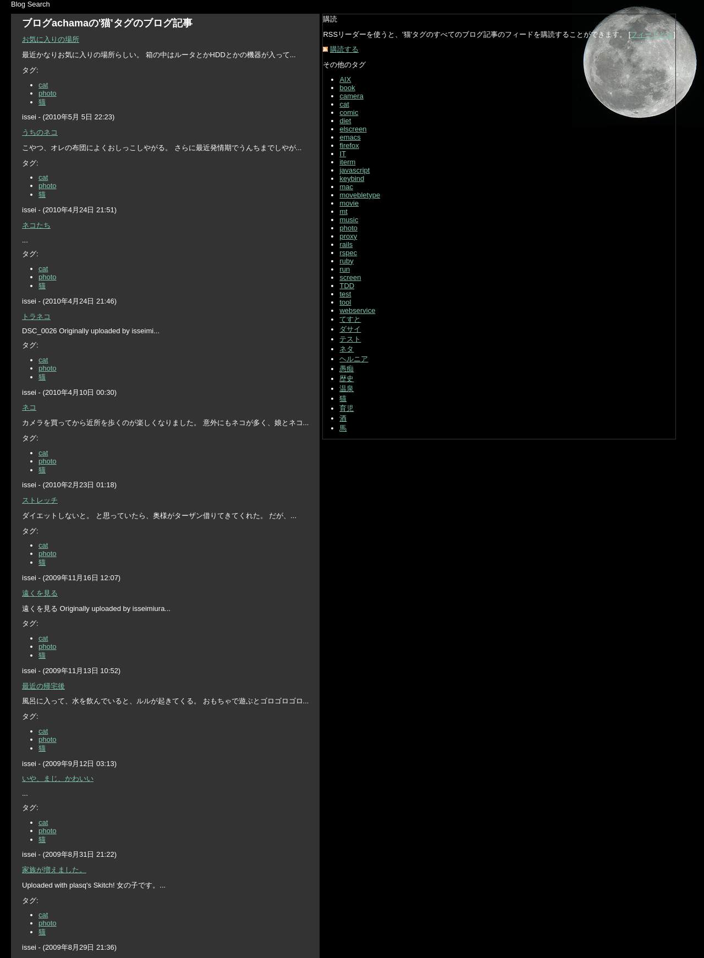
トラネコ (36, 316)
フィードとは (651, 34)
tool (345, 302)
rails (346, 244)
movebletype (359, 195)
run (344, 269)
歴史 (346, 379)
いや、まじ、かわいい (58, 778)
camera (351, 96)
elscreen (352, 129)
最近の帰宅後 (43, 686)
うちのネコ (40, 132)
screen (350, 277)
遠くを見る (40, 593)
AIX (345, 79)
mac (346, 187)
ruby (346, 261)
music (348, 220)
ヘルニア (353, 359)
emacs (349, 137)
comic (348, 112)
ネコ (29, 407)
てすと (350, 319)
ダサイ (350, 329)
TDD (346, 286)
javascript (354, 170)
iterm (347, 162)
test (345, 294)
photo (47, 93)
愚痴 (346, 369)
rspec (348, 253)
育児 (346, 408)
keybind (351, 178)
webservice (357, 310)
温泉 (346, 388)
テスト (350, 339)
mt (343, 211)
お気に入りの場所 (50, 39)
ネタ (346, 349)
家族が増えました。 (54, 870)
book (347, 88)
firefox (349, 145)
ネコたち (36, 225)
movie (349, 203)
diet (345, 121)
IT (342, 154)
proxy (348, 236)
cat (43, 85)
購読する (344, 49)
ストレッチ (40, 500)
